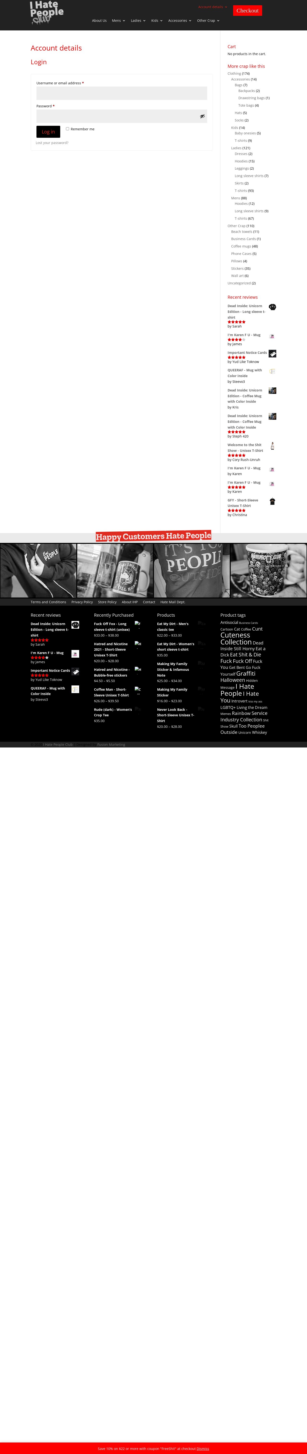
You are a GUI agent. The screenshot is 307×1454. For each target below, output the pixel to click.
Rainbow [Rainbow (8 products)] (241, 713)
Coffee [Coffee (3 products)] (246, 629)
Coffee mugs (241, 246)
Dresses (241, 153)
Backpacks (246, 90)
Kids (154, 21)
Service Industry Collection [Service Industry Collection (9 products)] (243, 716)
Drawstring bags (251, 98)
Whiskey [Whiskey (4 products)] (259, 732)
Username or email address (67, 82)
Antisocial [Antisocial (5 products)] (229, 622)
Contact (149, 602)
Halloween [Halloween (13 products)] (232, 679)
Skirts (239, 183)
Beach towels (241, 231)
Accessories (177, 21)
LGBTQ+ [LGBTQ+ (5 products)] (228, 707)
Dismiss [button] (203, 1448)
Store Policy (107, 602)
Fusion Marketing (111, 970)
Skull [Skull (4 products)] (233, 726)
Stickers (237, 268)
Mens (116, 21)
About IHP (130, 602)
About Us (99, 21)
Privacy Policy (82, 602)
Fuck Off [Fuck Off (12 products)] (242, 661)
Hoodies (241, 161)
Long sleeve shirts (249, 175)
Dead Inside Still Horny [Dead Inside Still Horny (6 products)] (241, 646)
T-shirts (241, 140)
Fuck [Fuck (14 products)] (226, 660)
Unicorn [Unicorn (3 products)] (244, 732)
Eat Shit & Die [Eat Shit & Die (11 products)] (245, 654)
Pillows (236, 261)
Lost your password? (52, 142)
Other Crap (206, 21)
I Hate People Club (58, 970)
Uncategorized (239, 283)
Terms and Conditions (48, 602)
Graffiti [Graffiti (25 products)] (245, 673)
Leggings (242, 168)
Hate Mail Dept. (172, 602)
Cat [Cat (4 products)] (237, 629)
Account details (210, 7)
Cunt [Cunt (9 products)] (257, 629)
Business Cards (243, 238)
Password (52, 105)
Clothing (234, 73)
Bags (238, 85)
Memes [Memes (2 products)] (225, 714)
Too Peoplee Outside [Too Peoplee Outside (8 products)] (242, 729)
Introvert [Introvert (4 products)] (239, 701)
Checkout (248, 10)
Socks (239, 120)
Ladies (136, 21)
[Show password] (202, 116)
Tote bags (246, 105)
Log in (48, 131)
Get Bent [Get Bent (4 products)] (237, 667)
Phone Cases (241, 253)
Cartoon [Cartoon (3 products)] (226, 629)
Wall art (237, 275)
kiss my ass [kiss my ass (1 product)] (255, 701)
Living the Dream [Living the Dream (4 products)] (252, 707)
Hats (238, 112)
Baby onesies (245, 133)
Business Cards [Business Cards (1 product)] (248, 623)
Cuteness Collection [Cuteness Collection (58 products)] (236, 638)
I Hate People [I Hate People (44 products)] (237, 690)
